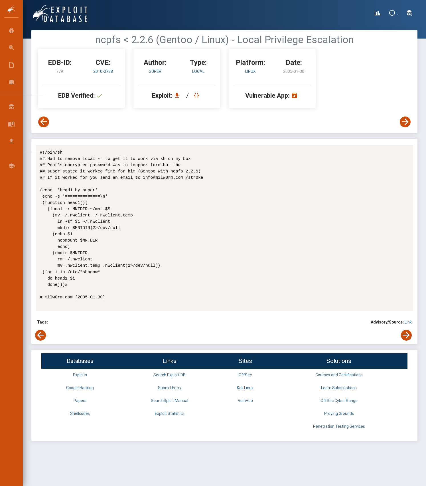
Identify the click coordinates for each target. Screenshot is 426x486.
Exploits (80, 375)
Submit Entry (169, 387)
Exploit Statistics (169, 413)
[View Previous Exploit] (43, 122)
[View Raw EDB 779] (197, 95)
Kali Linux (245, 387)
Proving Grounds (339, 413)
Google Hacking (80, 387)
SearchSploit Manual (169, 400)
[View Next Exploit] (405, 122)
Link (408, 322)
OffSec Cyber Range (339, 400)
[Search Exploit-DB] (409, 14)
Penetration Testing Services (339, 426)
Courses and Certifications (339, 375)
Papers (80, 400)
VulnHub (245, 400)
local (198, 71)
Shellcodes (80, 413)
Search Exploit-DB (169, 375)
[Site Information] (394, 14)
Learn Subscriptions (339, 387)
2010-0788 (103, 71)
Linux (250, 71)
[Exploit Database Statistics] (377, 14)
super (155, 71)
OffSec (245, 375)
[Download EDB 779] (178, 95)
